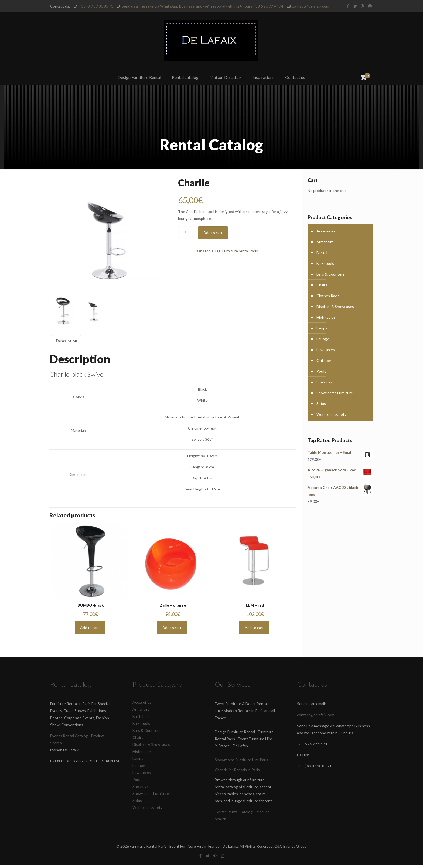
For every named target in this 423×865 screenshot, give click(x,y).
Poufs (321, 371)
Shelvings (324, 382)
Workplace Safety (331, 414)
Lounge (322, 339)
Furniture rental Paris (240, 251)
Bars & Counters (330, 274)
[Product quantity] (187, 232)
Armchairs (324, 241)
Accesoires (325, 231)
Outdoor (323, 360)
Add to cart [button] (89, 627)
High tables (326, 317)
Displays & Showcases (335, 306)
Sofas (321, 403)
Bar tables (324, 252)
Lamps (321, 328)
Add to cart (213, 232)
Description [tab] (66, 340)
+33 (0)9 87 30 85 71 (96, 6)
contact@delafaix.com (310, 6)
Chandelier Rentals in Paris (237, 769)
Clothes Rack (327, 295)
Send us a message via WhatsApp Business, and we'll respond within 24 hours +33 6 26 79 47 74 (202, 6)
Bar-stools (204, 251)
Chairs (321, 285)
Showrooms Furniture (334, 392)
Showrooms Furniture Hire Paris (241, 759)
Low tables (325, 349)
